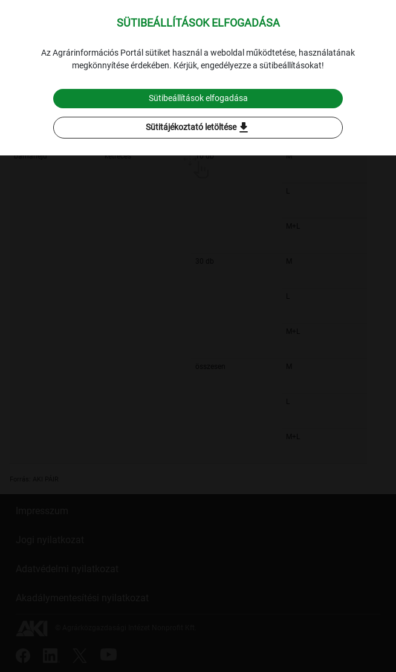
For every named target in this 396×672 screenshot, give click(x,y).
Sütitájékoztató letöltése (198, 127)
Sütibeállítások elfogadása (198, 98)
